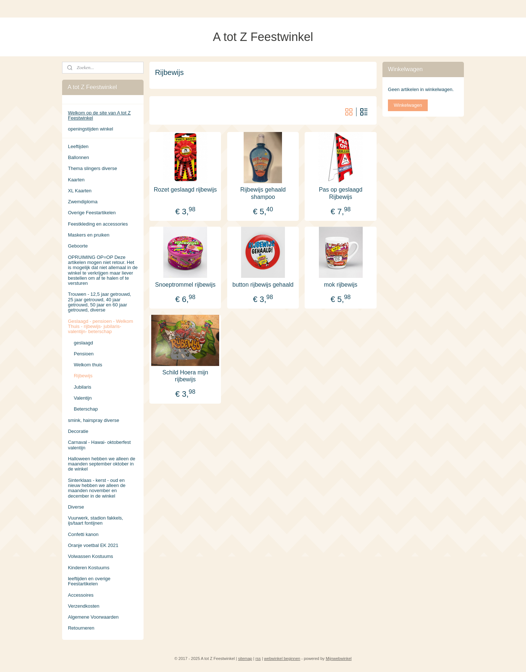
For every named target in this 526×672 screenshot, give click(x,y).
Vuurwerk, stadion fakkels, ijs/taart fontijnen (95, 520)
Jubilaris (82, 387)
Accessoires (81, 595)
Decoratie (78, 431)
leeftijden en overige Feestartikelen (89, 581)
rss (258, 658)
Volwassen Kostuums (90, 556)
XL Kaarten (80, 190)
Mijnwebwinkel (339, 658)
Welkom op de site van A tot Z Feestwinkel (99, 115)
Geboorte (78, 246)
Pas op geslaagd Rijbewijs (340, 193)
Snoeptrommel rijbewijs (185, 284)
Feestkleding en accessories (98, 224)
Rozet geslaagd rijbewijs (185, 189)
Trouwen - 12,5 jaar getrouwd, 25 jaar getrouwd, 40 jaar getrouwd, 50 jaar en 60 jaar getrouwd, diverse (99, 302)
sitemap (245, 658)
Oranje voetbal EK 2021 (93, 545)
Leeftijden (78, 146)
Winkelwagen (408, 105)
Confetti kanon (83, 534)
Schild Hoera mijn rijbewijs (185, 375)
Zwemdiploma (83, 201)
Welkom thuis (88, 364)
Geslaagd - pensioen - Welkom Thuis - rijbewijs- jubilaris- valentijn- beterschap (100, 326)
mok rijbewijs (341, 284)
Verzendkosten (83, 606)
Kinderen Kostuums (88, 567)
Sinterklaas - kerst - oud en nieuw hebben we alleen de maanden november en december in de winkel (97, 488)
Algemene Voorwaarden (93, 617)
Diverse (76, 507)
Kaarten (76, 179)
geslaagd (83, 343)
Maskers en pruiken (88, 235)
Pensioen (84, 353)
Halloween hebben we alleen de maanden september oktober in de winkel (101, 464)
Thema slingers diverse (92, 168)
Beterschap (86, 409)
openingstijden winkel (90, 129)
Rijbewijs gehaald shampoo (263, 193)
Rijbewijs (83, 375)
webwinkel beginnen (282, 658)
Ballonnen (78, 157)
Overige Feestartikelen (92, 212)
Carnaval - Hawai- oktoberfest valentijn (99, 444)
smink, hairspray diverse (93, 420)
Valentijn (83, 398)
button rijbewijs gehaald (262, 284)
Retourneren (81, 628)
